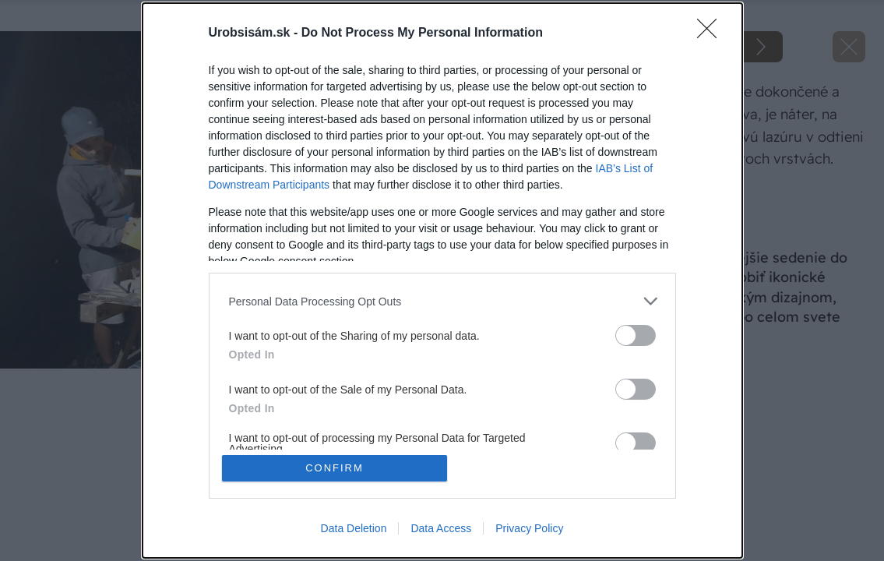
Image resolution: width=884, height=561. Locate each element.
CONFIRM (334, 468)
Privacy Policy (529, 528)
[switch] (635, 335)
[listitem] (442, 301)
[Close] (712, 33)
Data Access (440, 528)
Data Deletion (354, 528)
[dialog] (442, 280)
